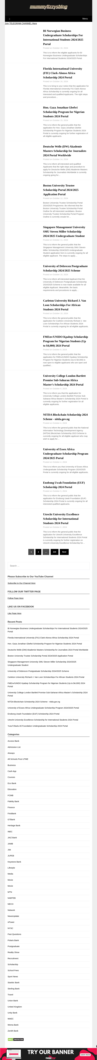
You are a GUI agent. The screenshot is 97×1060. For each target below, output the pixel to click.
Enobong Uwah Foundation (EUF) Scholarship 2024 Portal (33, 718)
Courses (11, 781)
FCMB (10, 800)
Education (12, 794)
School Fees (13, 975)
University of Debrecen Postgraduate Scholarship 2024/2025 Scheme (65, 270)
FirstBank (12, 818)
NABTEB (12, 902)
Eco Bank (12, 788)
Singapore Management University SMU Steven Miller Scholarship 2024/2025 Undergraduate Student (65, 231)
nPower (11, 926)
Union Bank (13, 1005)
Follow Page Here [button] (16, 602)
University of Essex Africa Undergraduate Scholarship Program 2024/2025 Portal (60, 458)
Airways (11, 757)
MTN (10, 896)
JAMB (10, 848)
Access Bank (13, 745)
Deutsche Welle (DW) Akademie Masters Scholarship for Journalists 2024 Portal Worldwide (65, 151)
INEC (10, 836)
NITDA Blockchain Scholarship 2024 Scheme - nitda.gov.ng (34, 706)
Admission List (14, 751)
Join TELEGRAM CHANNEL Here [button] (21, 23)
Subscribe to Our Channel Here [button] (21, 587)
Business (12, 769)
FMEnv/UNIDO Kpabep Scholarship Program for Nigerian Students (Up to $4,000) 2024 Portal (65, 345)
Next (64, 556)
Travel (10, 999)
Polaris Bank (13, 945)
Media (10, 878)
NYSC (10, 932)
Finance (11, 812)
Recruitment (13, 963)
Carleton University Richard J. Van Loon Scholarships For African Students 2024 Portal (65, 309)
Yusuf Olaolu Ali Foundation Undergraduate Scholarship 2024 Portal (38, 730)
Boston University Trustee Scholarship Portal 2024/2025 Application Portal (61, 190)
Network (11, 914)
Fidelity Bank (13, 806)
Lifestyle (11, 872)
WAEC (11, 1023)
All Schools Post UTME (18, 763)
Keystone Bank (14, 866)
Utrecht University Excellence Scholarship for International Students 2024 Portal (61, 523)
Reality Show (13, 957)
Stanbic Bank (13, 987)
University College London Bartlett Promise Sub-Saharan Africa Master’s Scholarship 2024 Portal (65, 384)
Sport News (13, 981)
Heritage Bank (14, 830)
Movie (10, 884)
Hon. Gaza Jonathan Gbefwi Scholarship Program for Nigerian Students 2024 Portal (64, 112)
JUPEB (11, 860)
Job (9, 854)
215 (54, 556)
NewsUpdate (13, 920)
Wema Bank (13, 1029)
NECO (10, 908)
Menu (85, 19)
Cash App (12, 775)
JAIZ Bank (12, 842)
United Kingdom (15, 1011)
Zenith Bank (13, 1035)
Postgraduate (14, 951)
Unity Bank (12, 1017)
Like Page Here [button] (14, 618)
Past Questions (14, 938)
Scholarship (13, 969)
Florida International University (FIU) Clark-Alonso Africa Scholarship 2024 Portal (63, 73)
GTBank (11, 824)
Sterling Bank (14, 993)
